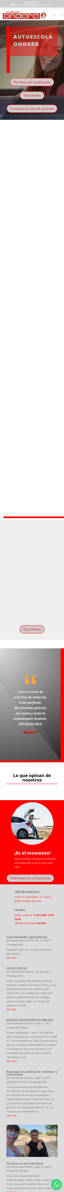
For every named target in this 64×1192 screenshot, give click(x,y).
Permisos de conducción (32, 82)
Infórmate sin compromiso (30, 878)
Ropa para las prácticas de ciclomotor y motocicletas (31, 1073)
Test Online (32, 95)
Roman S (30, 732)
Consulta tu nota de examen (32, 108)
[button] (56, 1184)
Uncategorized (14, 944)
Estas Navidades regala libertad (26, 937)
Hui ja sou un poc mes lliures (25, 1163)
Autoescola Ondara (17, 1027)
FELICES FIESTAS (16, 968)
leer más (11, 957)
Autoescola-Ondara (22, 940)
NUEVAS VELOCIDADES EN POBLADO (29, 1020)
